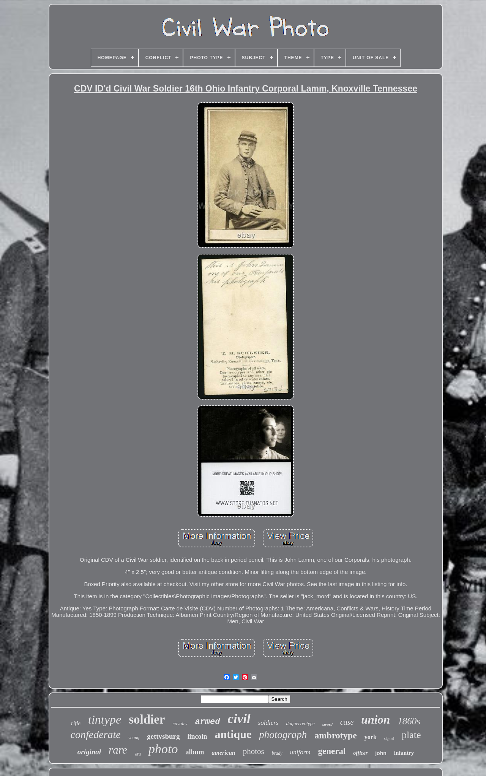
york (370, 737)
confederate (96, 734)
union (375, 719)
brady (277, 753)
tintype (104, 719)
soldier (147, 719)
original (89, 752)
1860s (409, 721)
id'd (138, 754)
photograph (283, 734)
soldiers (268, 722)
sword (327, 724)
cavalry (179, 723)
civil (238, 718)
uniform (300, 752)
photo (163, 749)
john (381, 753)
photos (253, 751)
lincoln (197, 736)
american (223, 752)
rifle (75, 723)
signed (389, 738)
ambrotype (335, 735)
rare (118, 750)
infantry (404, 753)
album (194, 752)
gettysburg (163, 736)
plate (411, 734)
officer (360, 753)
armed (207, 722)
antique (233, 734)
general (332, 751)
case (347, 722)
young (133, 737)
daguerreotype (300, 723)
